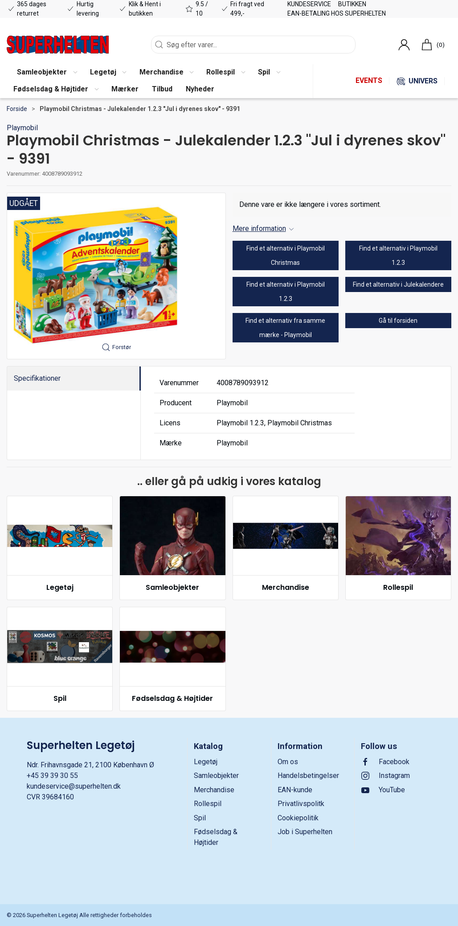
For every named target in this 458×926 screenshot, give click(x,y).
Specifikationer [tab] (37, 378)
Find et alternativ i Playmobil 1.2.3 (398, 255)
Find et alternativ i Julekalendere (398, 284)
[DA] (58, 45)
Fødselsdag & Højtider (172, 698)
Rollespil (398, 587)
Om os (288, 761)
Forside (17, 108)
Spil (59, 698)
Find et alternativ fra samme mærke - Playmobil (285, 327)
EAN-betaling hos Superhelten (336, 13)
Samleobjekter (172, 587)
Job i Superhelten (305, 831)
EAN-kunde (295, 790)
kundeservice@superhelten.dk (74, 786)
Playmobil (22, 127)
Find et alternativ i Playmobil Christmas (285, 255)
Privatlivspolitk (301, 803)
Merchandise (285, 587)
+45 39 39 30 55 (52, 775)
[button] (46, 72)
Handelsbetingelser (308, 775)
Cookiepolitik (298, 818)
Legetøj (60, 587)
